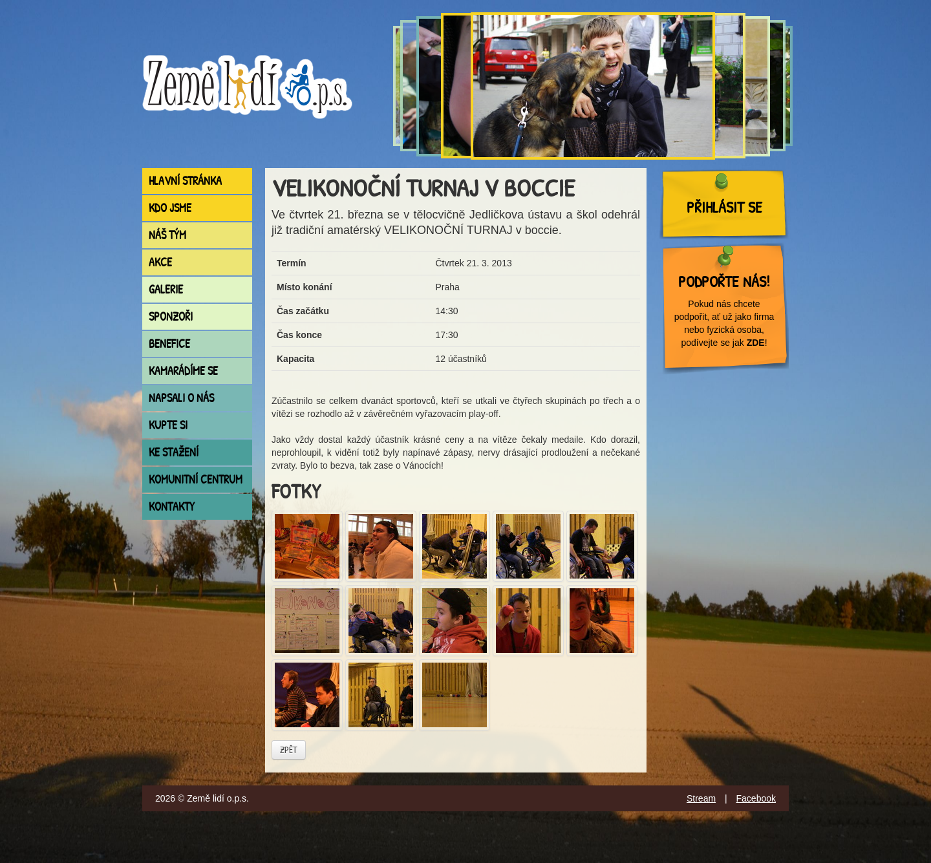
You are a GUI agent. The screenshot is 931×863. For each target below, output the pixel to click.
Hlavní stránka (185, 181)
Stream (701, 798)
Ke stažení (173, 452)
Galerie (166, 289)
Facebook (756, 798)
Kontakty (172, 506)
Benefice (169, 344)
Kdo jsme (170, 208)
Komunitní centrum (195, 479)
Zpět (288, 749)
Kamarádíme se (183, 371)
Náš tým (167, 235)
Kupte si (168, 425)
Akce (160, 262)
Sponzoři (171, 316)
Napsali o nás (181, 398)
